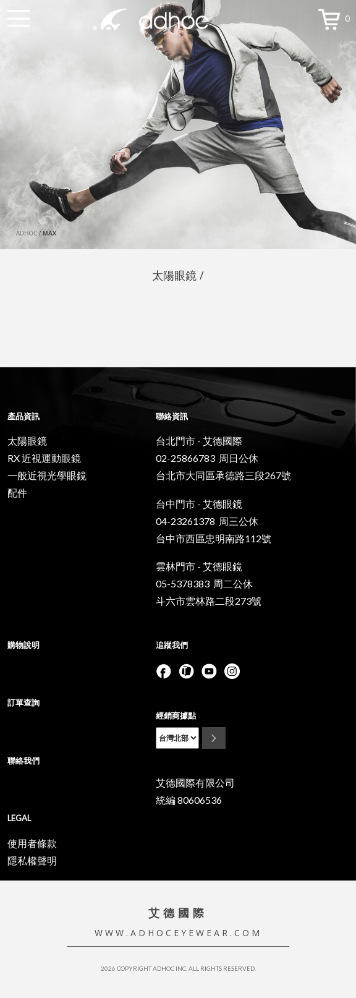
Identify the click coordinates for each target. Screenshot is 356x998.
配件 (17, 492)
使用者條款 (32, 843)
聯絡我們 (23, 761)
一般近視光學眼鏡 (47, 475)
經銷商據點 (176, 715)
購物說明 (23, 645)
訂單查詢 (23, 702)
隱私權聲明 (32, 860)
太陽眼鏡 (27, 440)
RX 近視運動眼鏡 (44, 458)
